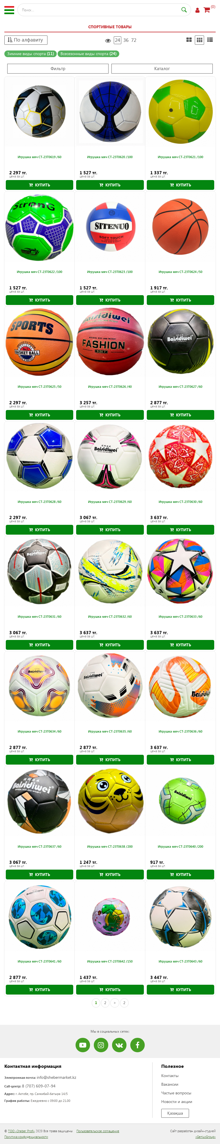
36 (126, 40)
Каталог (162, 68)
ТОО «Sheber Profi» (21, 1131)
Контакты (170, 1075)
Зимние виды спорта (30, 53)
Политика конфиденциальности (26, 1136)
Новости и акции (176, 1101)
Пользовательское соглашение (97, 1131)
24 (117, 40)
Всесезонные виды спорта (88, 53)
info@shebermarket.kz (56, 1077)
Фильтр (58, 68)
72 (133, 40)
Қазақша (175, 1113)
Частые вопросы (176, 1093)
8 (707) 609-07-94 (39, 1086)
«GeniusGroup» (205, 1136)
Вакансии (169, 1084)
